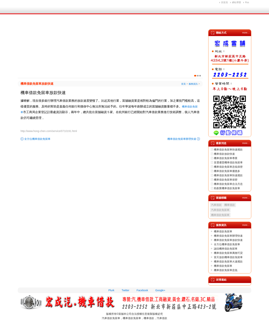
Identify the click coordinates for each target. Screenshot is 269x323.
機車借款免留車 (220, 214)
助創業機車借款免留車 (227, 188)
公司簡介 (48, 22)
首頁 (30, 22)
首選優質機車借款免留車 (228, 162)
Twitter (125, 290)
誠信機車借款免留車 (225, 248)
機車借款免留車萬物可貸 (228, 252)
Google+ (160, 290)
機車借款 (90, 22)
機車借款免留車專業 (225, 158)
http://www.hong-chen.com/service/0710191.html (49, 131)
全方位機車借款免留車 (37, 138)
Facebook (142, 290)
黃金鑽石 (111, 22)
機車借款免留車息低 (225, 270)
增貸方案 (151, 22)
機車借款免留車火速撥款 (228, 261)
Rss (247, 2)
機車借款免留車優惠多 (227, 171)
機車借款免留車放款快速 (37, 83)
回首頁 (224, 2)
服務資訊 (213, 22)
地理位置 (172, 22)
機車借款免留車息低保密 (228, 166)
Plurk (111, 290)
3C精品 (131, 22)
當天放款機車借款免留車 (228, 257)
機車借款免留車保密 (225, 179)
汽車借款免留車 (220, 209)
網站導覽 (236, 2)
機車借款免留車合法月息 (228, 183)
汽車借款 (69, 22)
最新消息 (193, 22)
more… (246, 32)
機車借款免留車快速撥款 (228, 149)
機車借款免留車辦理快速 (181, 138)
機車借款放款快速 (224, 153)
